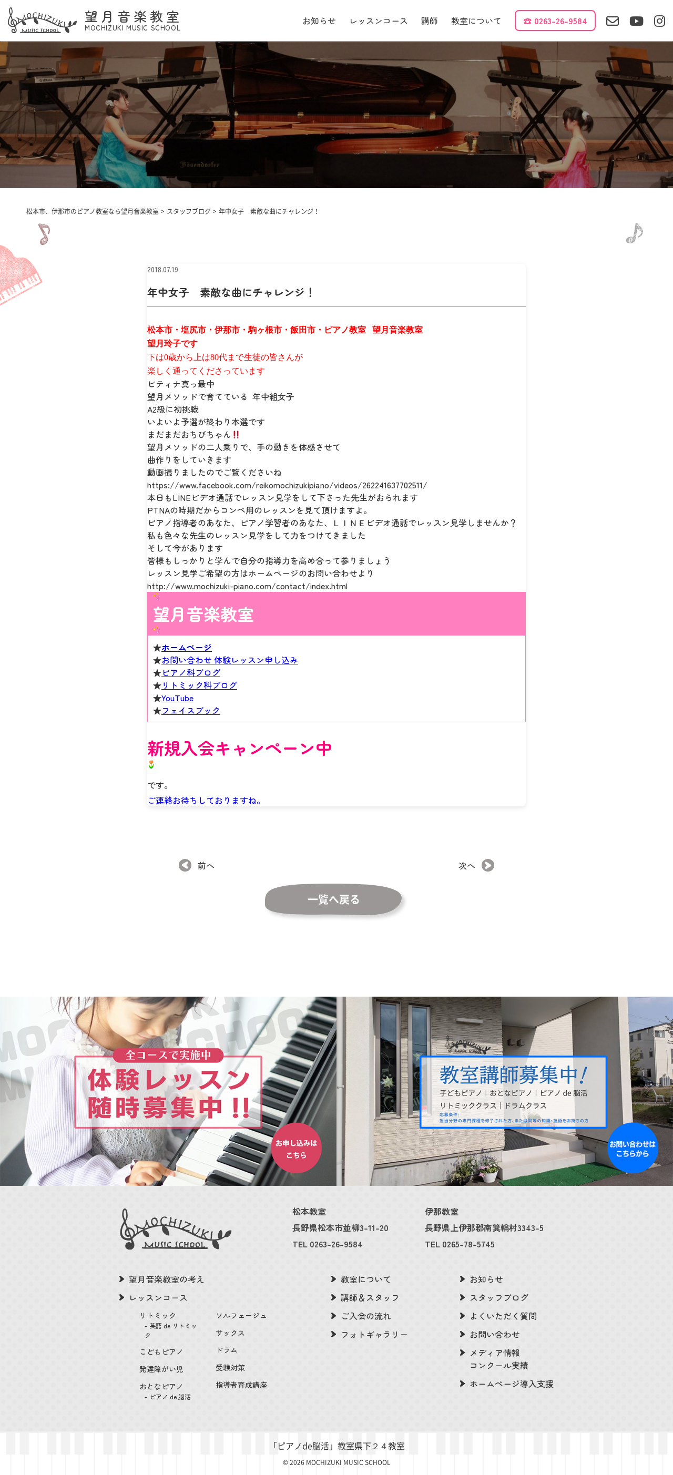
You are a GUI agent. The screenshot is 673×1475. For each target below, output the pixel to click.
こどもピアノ (161, 1351)
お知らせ (319, 20)
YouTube (177, 722)
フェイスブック (190, 735)
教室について (476, 20)
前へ (206, 865)
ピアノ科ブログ (190, 697)
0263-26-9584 (560, 20)
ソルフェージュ (241, 1315)
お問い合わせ (495, 1334)
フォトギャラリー (374, 1334)
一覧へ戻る (334, 899)
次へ (466, 865)
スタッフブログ (499, 1297)
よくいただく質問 (503, 1315)
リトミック (171, 1325)
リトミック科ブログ (199, 709)
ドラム (227, 1350)
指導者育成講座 (241, 1384)
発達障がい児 (161, 1369)
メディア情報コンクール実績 (499, 1358)
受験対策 (230, 1367)
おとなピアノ (171, 1391)
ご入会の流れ (366, 1315)
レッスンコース (378, 20)
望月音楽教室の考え (167, 1279)
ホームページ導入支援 (512, 1383)
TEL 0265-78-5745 (460, 1243)
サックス (230, 1332)
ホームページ (186, 671)
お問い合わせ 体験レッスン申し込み (229, 684)
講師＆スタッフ (370, 1297)
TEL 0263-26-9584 (327, 1243)
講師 (429, 20)
